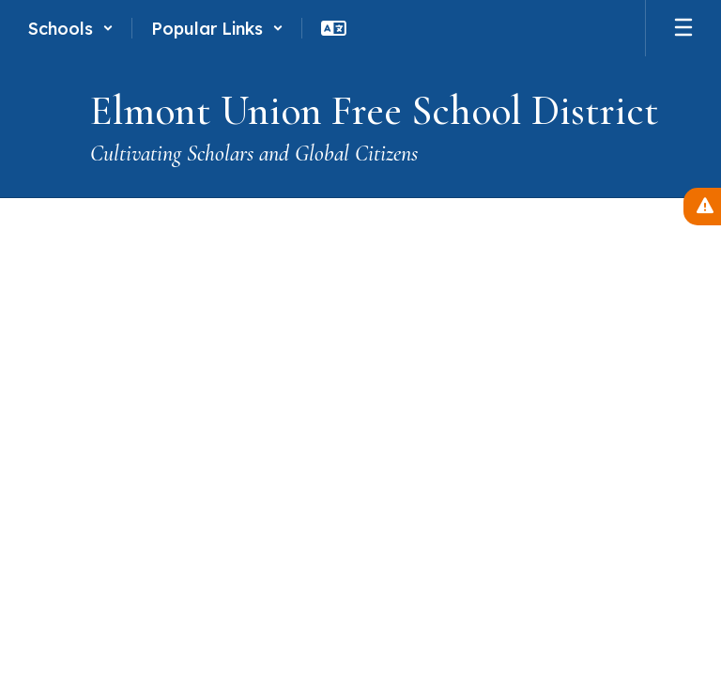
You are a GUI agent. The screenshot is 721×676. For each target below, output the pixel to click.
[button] (70, 28)
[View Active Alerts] (702, 206)
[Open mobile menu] (683, 28)
